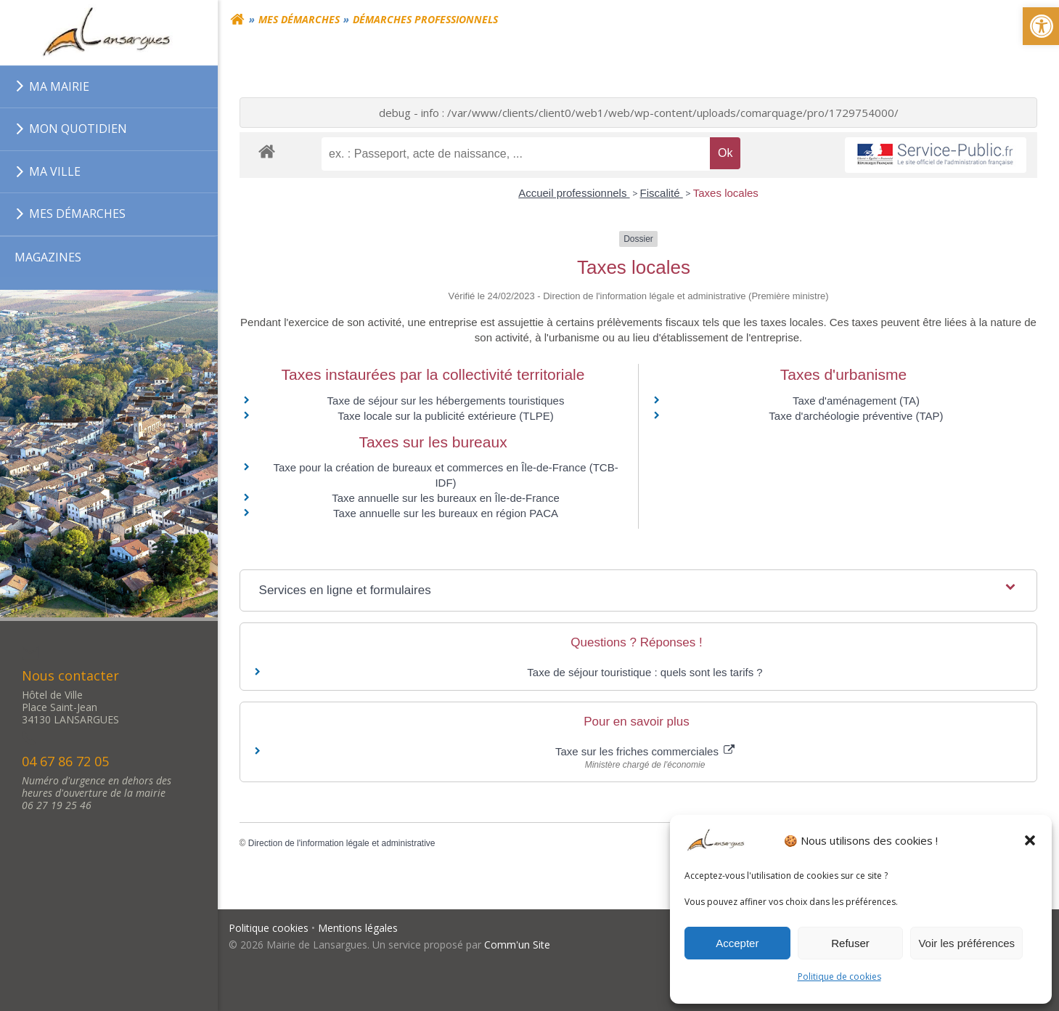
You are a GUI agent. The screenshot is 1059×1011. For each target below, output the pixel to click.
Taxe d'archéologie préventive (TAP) (856, 416)
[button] (1030, 840)
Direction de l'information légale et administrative (342, 843)
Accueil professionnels (573, 193)
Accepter (737, 943)
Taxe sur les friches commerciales (645, 751)
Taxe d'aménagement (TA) (856, 400)
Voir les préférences (966, 943)
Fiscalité (661, 193)
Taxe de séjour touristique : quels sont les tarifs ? (644, 672)
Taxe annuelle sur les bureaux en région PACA (445, 514)
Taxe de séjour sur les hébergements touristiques (446, 400)
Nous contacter (70, 675)
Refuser (850, 943)
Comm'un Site (517, 945)
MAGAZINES (48, 257)
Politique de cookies (839, 976)
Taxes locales (726, 193)
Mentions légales (358, 928)
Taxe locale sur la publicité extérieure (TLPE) (446, 416)
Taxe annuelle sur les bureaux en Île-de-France (446, 498)
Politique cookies (268, 928)
